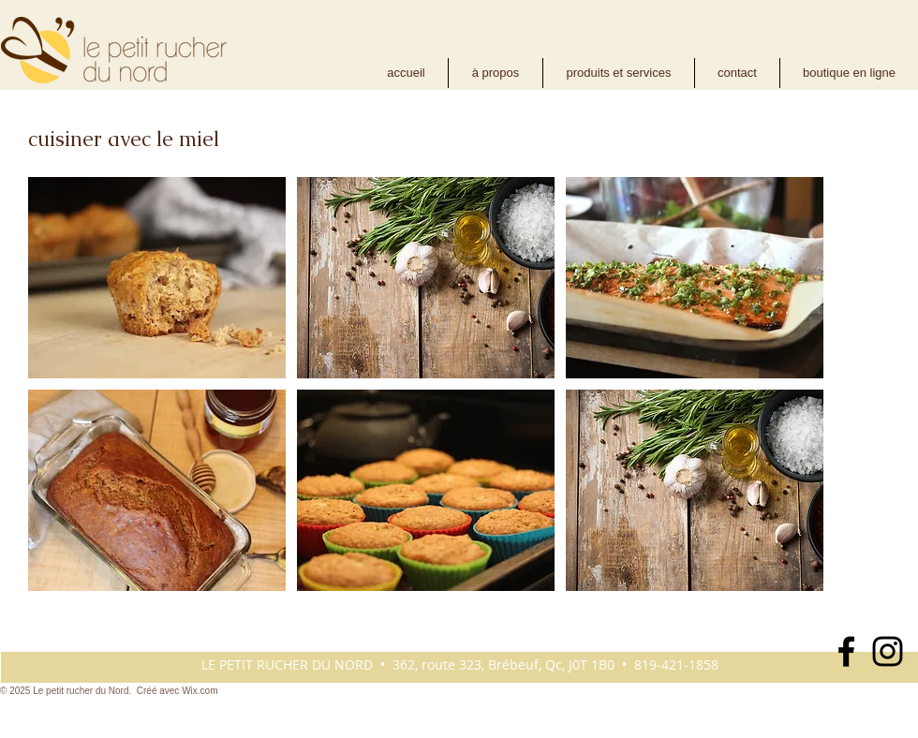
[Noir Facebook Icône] (846, 651)
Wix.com (199, 691)
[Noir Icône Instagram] (887, 651)
